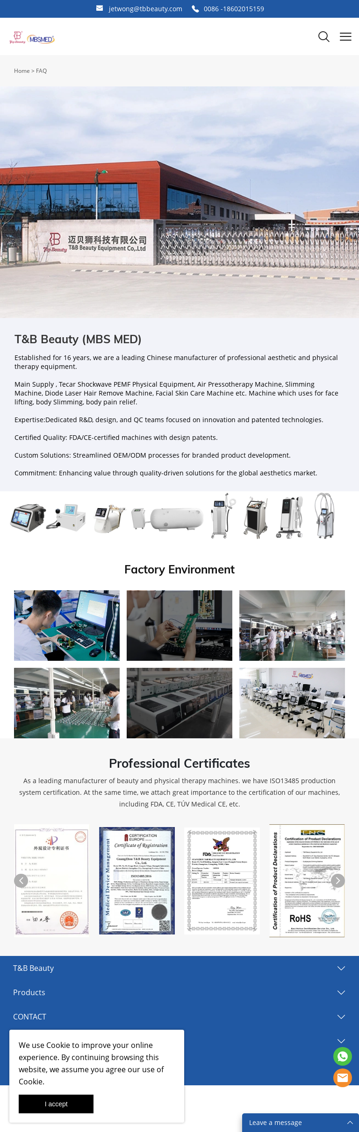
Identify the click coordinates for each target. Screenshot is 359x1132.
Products (29, 992)
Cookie (58, 1045)
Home (22, 71)
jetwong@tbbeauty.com (145, 8)
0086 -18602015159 (234, 8)
